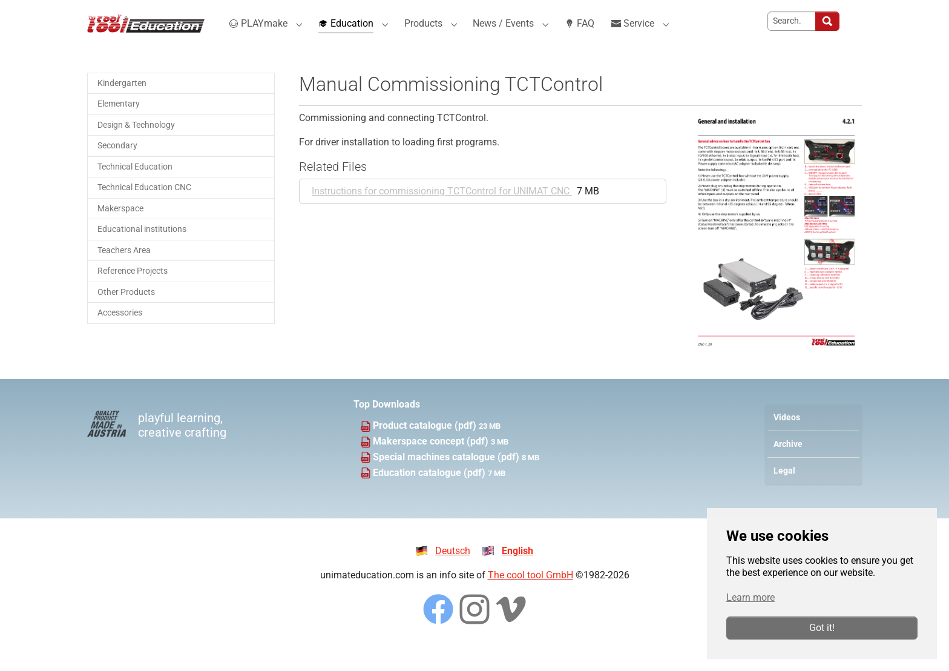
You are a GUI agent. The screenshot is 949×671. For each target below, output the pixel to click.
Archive (788, 463)
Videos (786, 437)
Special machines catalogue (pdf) (447, 476)
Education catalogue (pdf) (430, 492)
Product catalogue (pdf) (426, 445)
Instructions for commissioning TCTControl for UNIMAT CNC (442, 210)
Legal (784, 490)
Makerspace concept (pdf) (432, 460)
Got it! (822, 627)
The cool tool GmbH (530, 594)
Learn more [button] (750, 597)
